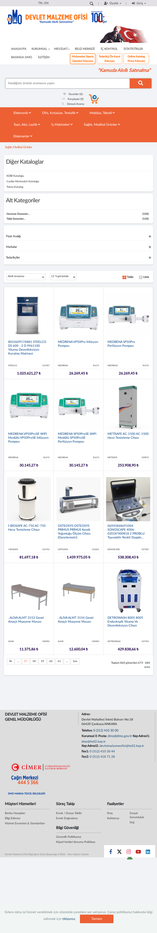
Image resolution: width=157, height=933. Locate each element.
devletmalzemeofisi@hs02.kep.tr (122, 745)
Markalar (11, 247)
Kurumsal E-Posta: (95, 736)
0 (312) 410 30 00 (105, 730)
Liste (144, 277)
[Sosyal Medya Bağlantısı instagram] (129, 852)
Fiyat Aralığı (13, 236)
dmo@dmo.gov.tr (120, 736)
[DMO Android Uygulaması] (129, 859)
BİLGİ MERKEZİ (85, 49)
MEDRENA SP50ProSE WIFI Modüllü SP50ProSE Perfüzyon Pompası (77, 437)
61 (59, 661)
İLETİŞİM (43, 57)
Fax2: (86, 756)
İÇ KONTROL (109, 49)
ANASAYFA (18, 49)
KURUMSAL (40, 49)
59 (42, 661)
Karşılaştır (73, 99)
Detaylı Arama (73, 104)
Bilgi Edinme (12, 818)
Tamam (96, 919)
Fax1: (86, 751)
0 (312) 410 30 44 (102, 751)
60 (51, 661)
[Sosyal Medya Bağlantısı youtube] (138, 852)
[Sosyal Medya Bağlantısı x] (119, 852)
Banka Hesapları (15, 813)
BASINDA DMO (21, 57)
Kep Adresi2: (91, 745)
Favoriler (73, 94)
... (18, 661)
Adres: (86, 714)
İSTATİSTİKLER (133, 49)
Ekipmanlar (22, 136)
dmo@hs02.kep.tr (94, 741)
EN (46, 3)
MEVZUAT (62, 49)
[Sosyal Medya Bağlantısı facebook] (110, 852)
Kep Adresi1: (142, 736)
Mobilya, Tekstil (102, 113)
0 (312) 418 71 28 (102, 756)
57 (25, 661)
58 (34, 661)
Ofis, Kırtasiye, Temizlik (60, 113)
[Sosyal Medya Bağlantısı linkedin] (148, 852)
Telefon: (87, 730)
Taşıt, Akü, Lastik (26, 124)
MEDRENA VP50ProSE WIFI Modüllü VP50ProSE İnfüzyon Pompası (28, 437)
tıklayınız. (69, 919)
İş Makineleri (62, 124)
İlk (10, 661)
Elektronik (22, 113)
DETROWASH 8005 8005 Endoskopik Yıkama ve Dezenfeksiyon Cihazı (125, 621)
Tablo (127, 277)
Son (75, 661)
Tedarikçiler (13, 257)
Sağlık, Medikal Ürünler (102, 124)
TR (40, 3)
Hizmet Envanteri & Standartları (25, 823)
